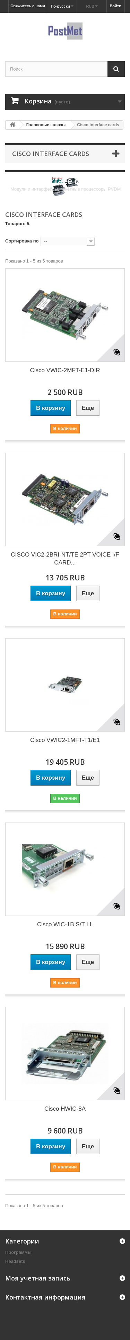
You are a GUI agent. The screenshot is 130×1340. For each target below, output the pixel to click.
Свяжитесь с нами (27, 6)
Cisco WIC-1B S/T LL (65, 924)
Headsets (15, 1261)
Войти (115, 6)
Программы (18, 1252)
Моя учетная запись (37, 1278)
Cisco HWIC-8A (65, 1108)
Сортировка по (21, 241)
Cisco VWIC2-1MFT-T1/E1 (65, 740)
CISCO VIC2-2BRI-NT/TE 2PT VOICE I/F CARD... (65, 558)
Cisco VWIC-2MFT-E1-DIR (65, 370)
